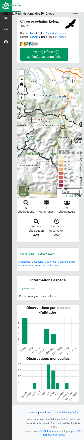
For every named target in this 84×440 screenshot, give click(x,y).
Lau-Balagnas (25, 265)
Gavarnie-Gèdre (66, 261)
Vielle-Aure (53, 265)
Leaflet (69, 196)
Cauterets (50, 261)
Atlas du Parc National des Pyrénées (28, 13)
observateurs (46, 253)
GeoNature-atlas (48, 431)
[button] (21, 84)
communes (27, 253)
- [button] (22, 90)
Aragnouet (24, 261)
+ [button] (22, 79)
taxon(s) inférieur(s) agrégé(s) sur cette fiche (44, 54)
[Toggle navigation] (75, 14)
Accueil (33, 412)
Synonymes (27, 288)
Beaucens (37, 261)
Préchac (40, 265)
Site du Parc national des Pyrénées (59, 412)
